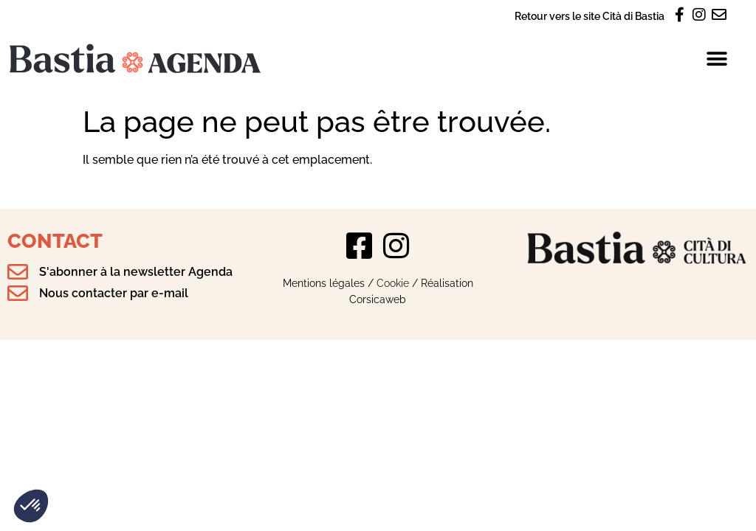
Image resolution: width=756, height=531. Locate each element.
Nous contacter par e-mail (113, 293)
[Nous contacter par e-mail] (17, 293)
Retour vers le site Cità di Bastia (589, 16)
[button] (31, 506)
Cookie (393, 283)
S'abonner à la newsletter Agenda (136, 272)
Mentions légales (324, 283)
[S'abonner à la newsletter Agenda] (17, 272)
